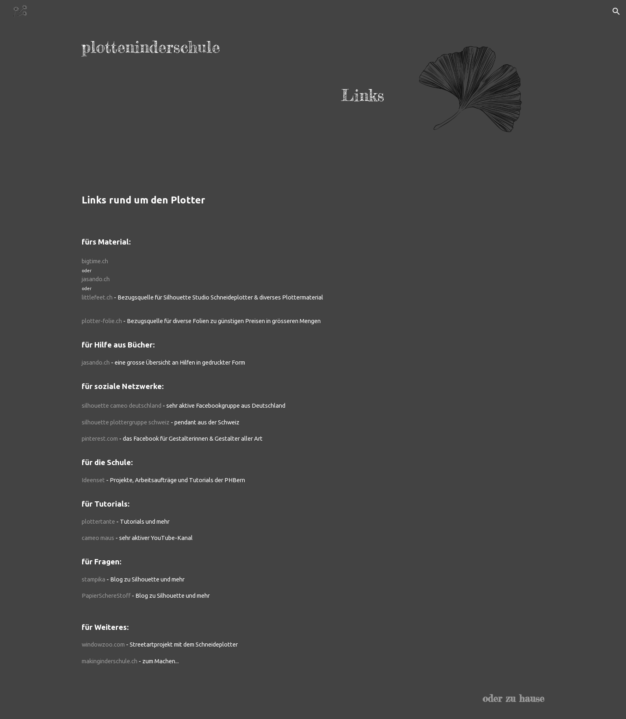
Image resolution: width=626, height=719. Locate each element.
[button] (616, 11)
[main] (232, 71)
